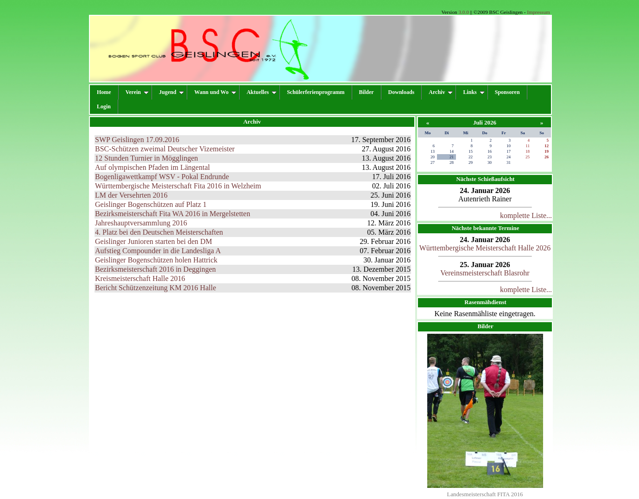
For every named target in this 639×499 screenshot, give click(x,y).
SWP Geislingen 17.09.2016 (137, 139)
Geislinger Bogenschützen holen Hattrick (156, 260)
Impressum (538, 12)
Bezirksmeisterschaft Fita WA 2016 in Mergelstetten (172, 214)
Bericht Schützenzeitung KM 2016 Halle (155, 288)
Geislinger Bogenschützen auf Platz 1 (151, 204)
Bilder (366, 92)
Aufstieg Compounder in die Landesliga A (158, 251)
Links (473, 92)
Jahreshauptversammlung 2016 (141, 223)
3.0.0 (463, 12)
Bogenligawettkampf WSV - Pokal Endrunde (162, 177)
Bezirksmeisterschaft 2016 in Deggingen (155, 269)
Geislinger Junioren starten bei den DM (153, 241)
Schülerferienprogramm (315, 92)
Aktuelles (262, 92)
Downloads (401, 92)
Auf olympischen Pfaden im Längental (152, 167)
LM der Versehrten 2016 (131, 195)
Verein (137, 92)
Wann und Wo (215, 92)
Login (104, 106)
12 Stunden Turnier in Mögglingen (146, 158)
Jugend (171, 92)
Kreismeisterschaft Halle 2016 (140, 278)
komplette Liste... (526, 215)
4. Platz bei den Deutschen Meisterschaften (159, 232)
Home (104, 92)
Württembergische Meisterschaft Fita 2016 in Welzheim (178, 186)
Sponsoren (507, 92)
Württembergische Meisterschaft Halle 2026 (485, 248)
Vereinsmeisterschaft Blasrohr (484, 273)
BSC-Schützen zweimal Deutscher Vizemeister (164, 149)
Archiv (441, 92)
